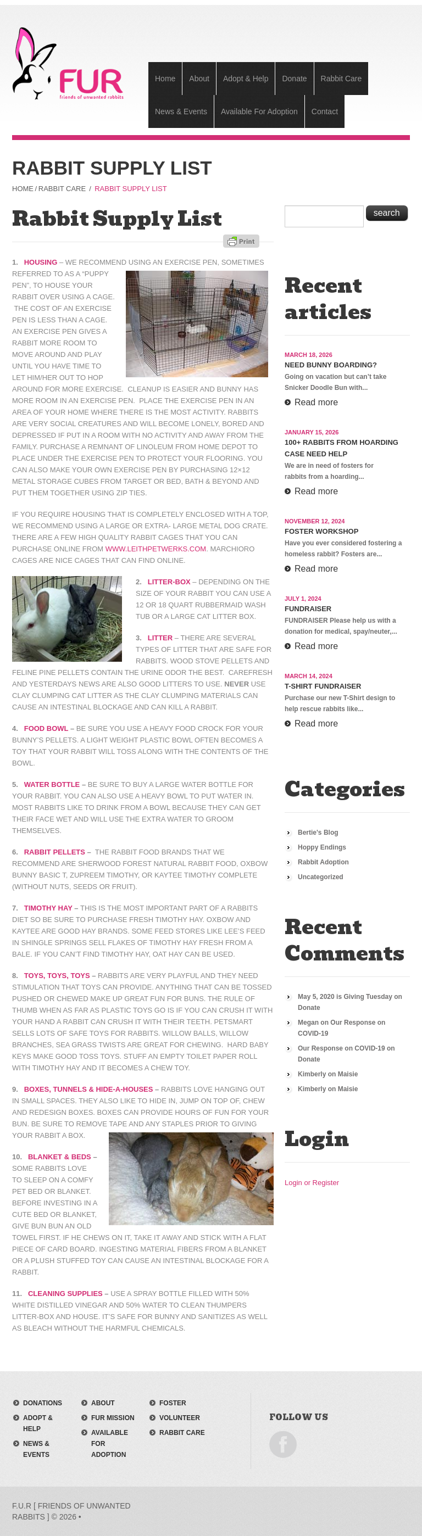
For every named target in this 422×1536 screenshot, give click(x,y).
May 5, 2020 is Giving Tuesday (345, 997)
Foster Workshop (321, 531)
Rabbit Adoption (323, 862)
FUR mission (113, 1418)
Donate (294, 78)
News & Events (181, 111)
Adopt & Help (246, 78)
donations (42, 1403)
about (103, 1403)
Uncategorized (320, 877)
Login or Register (312, 1182)
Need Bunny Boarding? (331, 365)
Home (165, 78)
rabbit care (182, 1433)
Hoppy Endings (322, 847)
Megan (308, 1022)
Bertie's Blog (318, 832)
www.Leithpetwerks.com (156, 549)
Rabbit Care (341, 78)
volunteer (179, 1418)
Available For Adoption (259, 111)
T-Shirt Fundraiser (323, 686)
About (199, 78)
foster (172, 1403)
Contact (325, 111)
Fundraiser (308, 609)
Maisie (348, 1074)
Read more (316, 402)
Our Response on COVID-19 (341, 1048)
